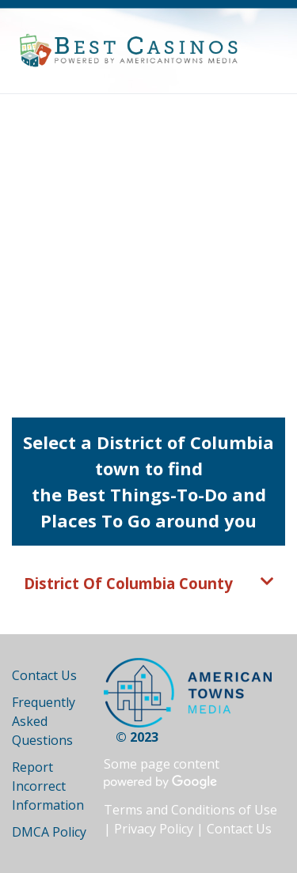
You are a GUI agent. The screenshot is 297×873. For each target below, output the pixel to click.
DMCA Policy (49, 832)
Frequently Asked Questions (43, 721)
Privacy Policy (153, 828)
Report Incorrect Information (48, 786)
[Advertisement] (148, 250)
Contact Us (44, 675)
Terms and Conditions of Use (190, 809)
